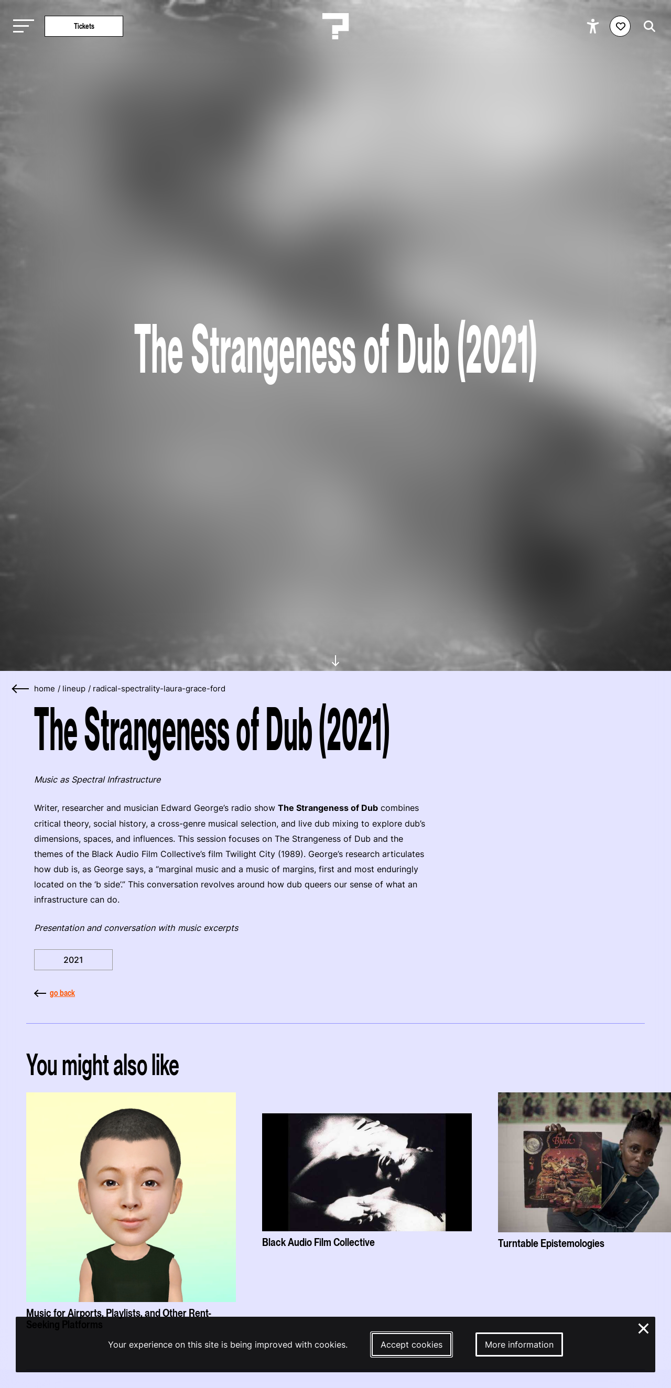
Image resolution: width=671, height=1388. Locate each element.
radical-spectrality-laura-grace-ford (159, 688)
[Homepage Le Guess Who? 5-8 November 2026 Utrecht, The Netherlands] (335, 26)
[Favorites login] (620, 26)
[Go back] (21, 689)
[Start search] (647, 26)
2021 (73, 960)
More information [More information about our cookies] (519, 1344)
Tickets (84, 25)
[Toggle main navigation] (21, 26)
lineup (73, 688)
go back (54, 993)
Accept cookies (411, 1344)
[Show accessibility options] (594, 26)
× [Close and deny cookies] (644, 1327)
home (44, 688)
